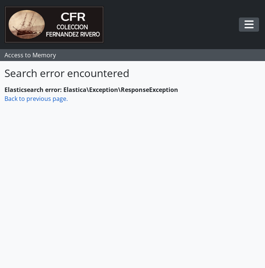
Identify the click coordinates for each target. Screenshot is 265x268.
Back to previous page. (36, 99)
